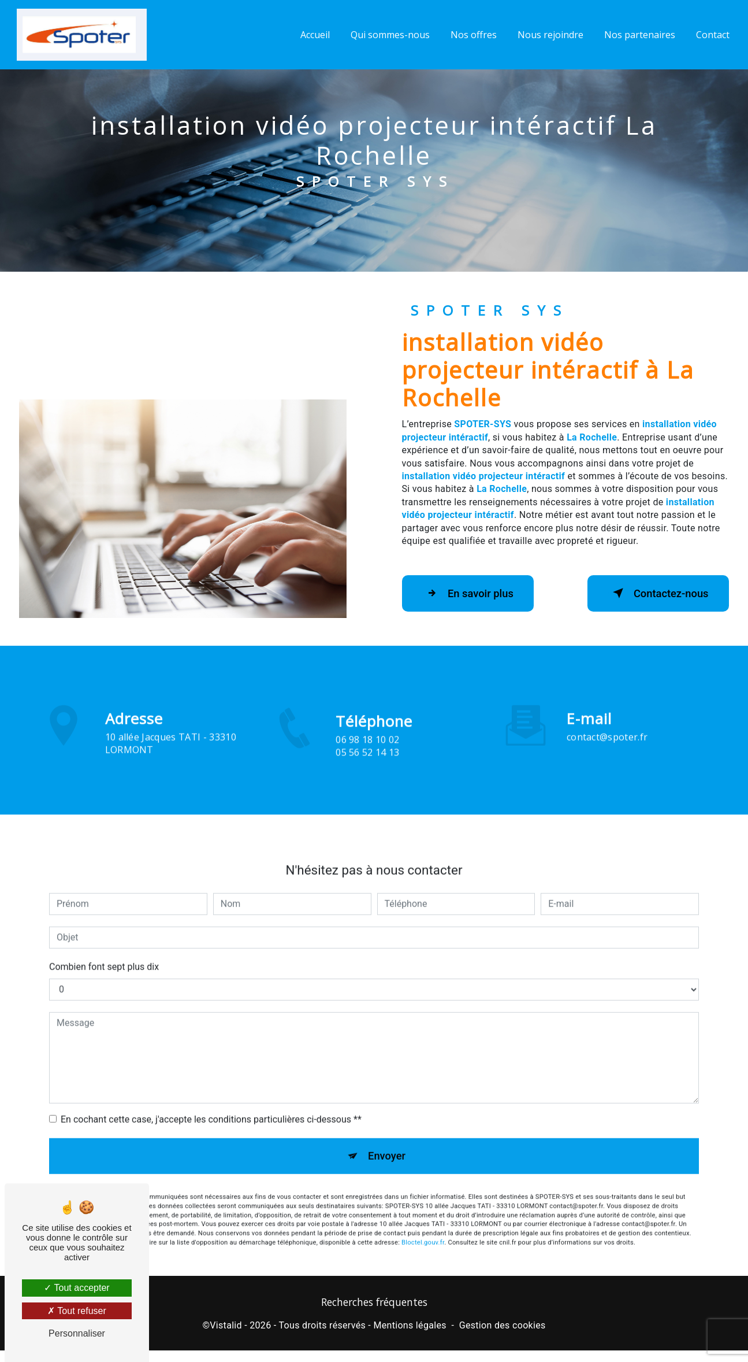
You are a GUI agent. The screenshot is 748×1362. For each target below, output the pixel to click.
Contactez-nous (653, 593)
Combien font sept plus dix (104, 950)
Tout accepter (76, 1288)
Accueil (314, 34)
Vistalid (226, 1327)
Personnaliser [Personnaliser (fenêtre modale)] (77, 1333)
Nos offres (472, 34)
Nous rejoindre (549, 34)
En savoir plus (473, 593)
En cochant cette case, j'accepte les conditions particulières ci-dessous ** (211, 1103)
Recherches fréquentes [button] (374, 1304)
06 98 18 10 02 (367, 755)
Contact (711, 34)
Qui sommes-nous (389, 34)
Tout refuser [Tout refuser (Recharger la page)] (76, 1311)
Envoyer (387, 1141)
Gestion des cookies (502, 1327)
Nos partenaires (638, 34)
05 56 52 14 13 (367, 768)
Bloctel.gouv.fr (422, 1229)
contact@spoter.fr (607, 721)
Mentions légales (409, 1327)
